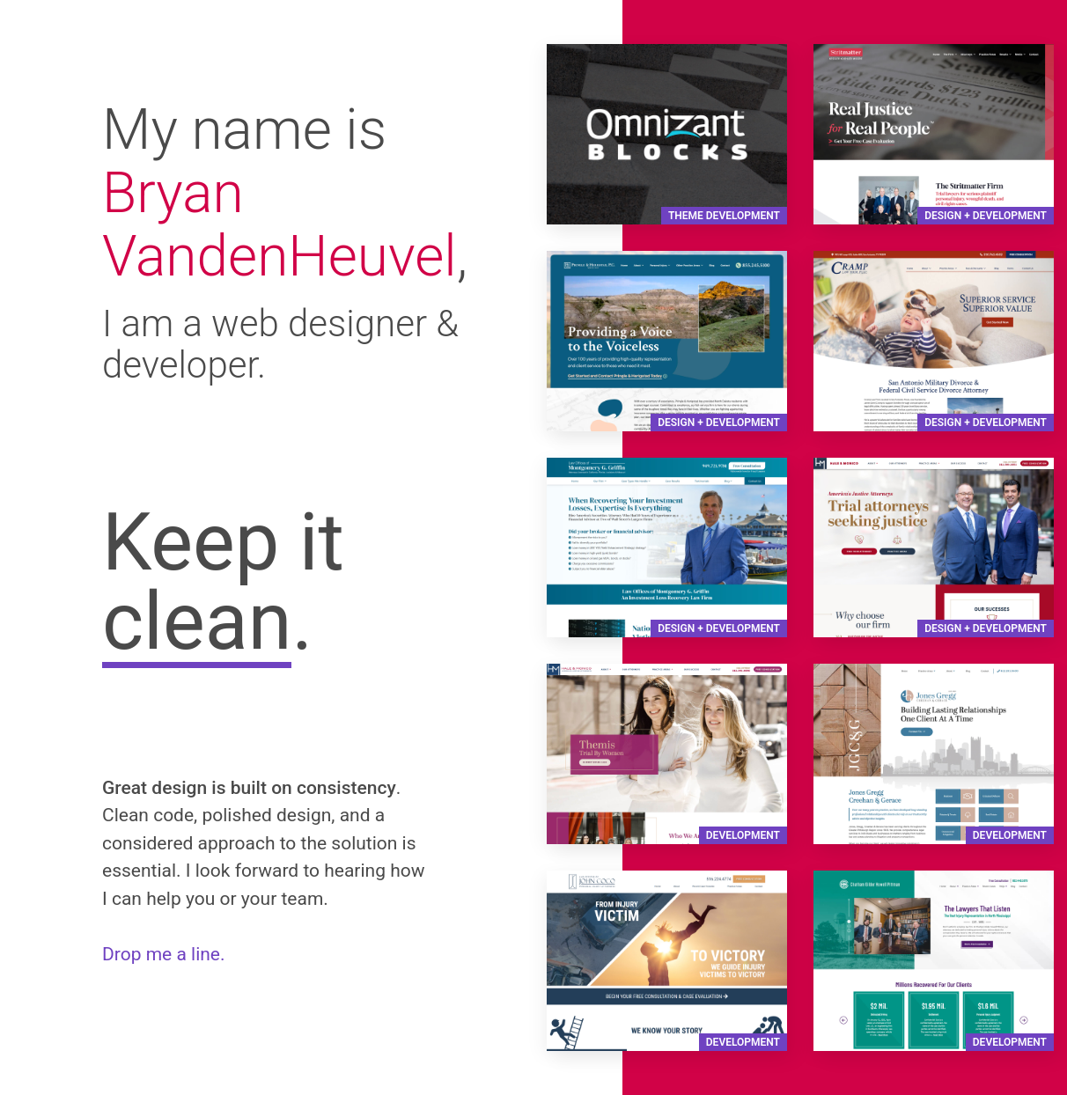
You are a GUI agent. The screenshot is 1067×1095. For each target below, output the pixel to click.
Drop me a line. (163, 954)
